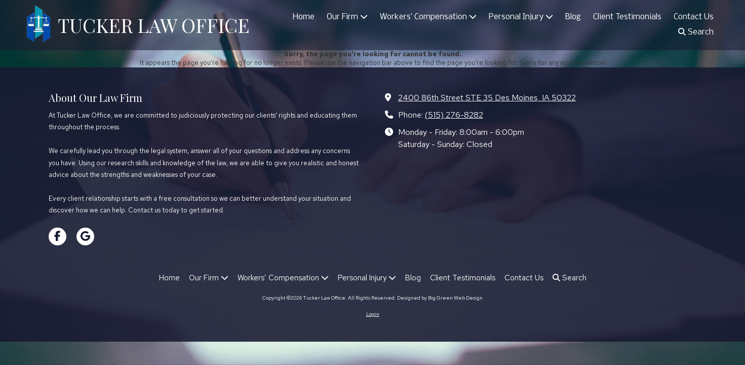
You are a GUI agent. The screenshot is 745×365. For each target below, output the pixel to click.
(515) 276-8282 (454, 114)
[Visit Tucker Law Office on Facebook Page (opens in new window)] (57, 236)
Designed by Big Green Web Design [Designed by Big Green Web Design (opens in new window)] (440, 298)
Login (372, 314)
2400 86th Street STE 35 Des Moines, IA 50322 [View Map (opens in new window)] (487, 97)
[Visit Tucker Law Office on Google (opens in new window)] (85, 236)
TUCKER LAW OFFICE (154, 25)
